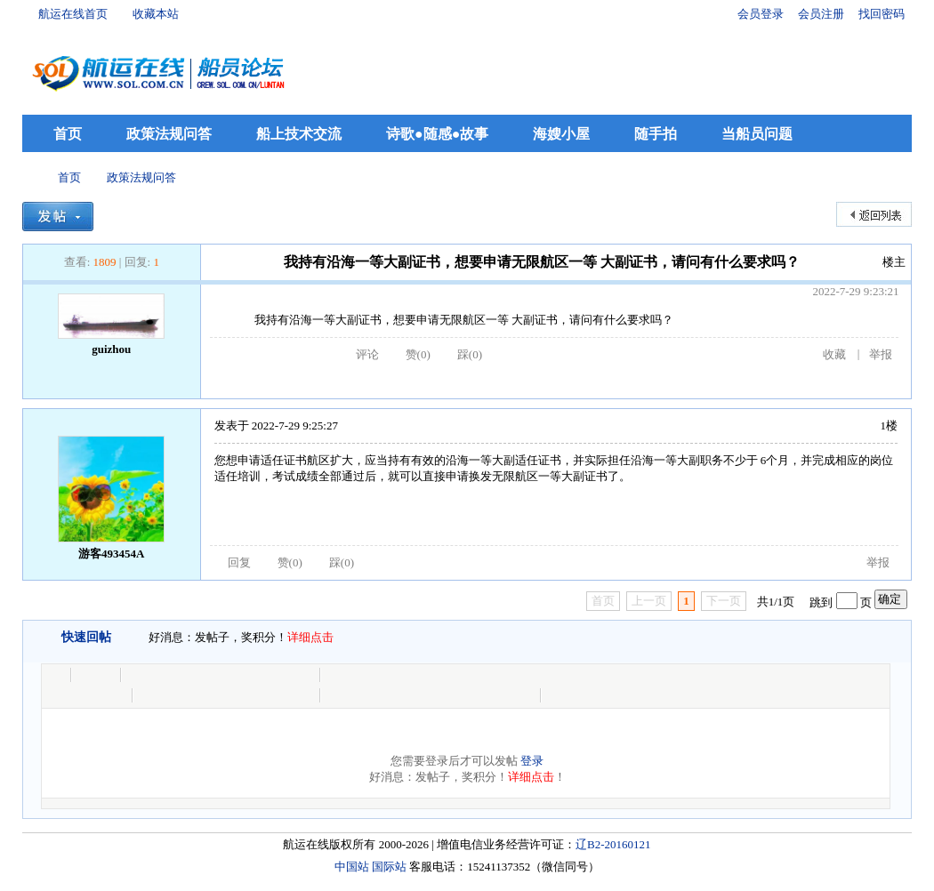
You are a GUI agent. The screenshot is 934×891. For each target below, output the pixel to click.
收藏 (834, 354)
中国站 (351, 866)
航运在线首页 (73, 13)
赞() (418, 354)
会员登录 (760, 13)
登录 (531, 760)
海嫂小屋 (561, 133)
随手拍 (655, 133)
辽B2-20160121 (613, 844)
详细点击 (310, 637)
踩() (469, 354)
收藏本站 (156, 13)
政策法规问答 (169, 133)
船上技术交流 (299, 133)
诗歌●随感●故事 (437, 133)
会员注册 (821, 13)
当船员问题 (757, 133)
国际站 (389, 866)
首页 (67, 133)
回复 (239, 562)
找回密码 (881, 13)
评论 (367, 354)
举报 (880, 354)
